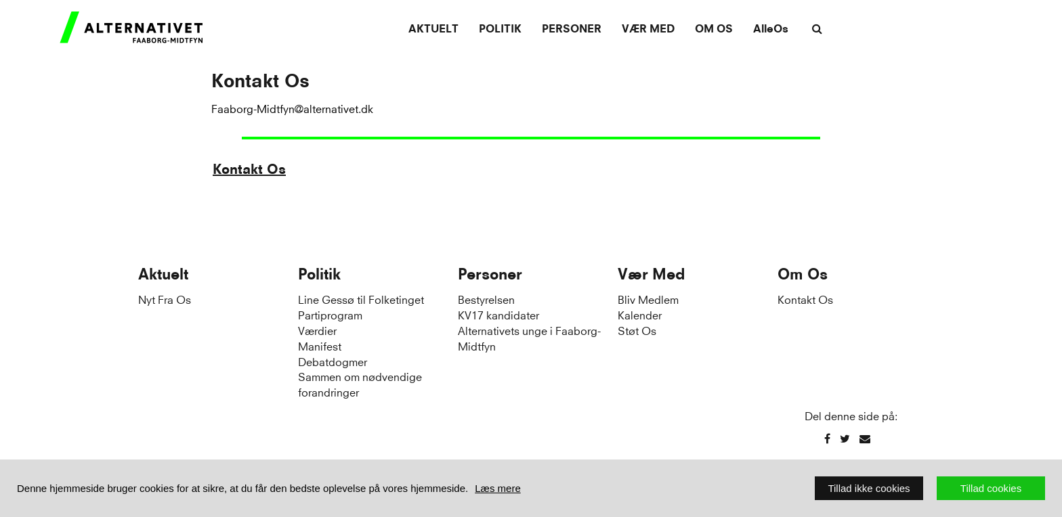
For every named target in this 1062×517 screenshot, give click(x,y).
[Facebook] (827, 438)
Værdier (317, 330)
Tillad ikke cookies (869, 488)
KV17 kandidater (498, 314)
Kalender (640, 314)
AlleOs (770, 28)
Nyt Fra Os (164, 299)
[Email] (864, 438)
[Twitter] (845, 438)
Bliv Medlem (648, 299)
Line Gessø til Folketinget (361, 299)
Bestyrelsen (486, 299)
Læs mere (498, 488)
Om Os (714, 28)
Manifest (319, 345)
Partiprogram (330, 314)
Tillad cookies (990, 488)
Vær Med (648, 28)
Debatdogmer (332, 361)
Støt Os (637, 330)
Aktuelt (433, 28)
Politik (500, 28)
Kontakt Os (249, 168)
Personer (571, 28)
